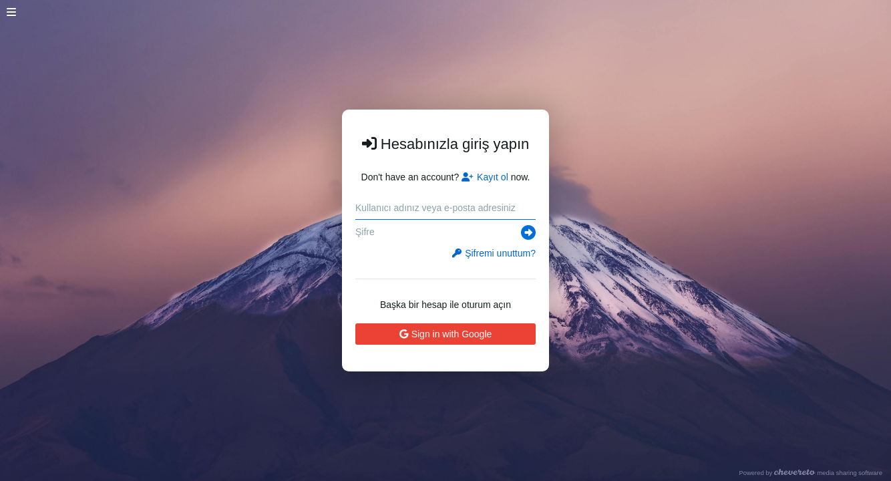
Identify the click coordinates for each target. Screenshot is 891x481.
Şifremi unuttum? (494, 253)
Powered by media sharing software (810, 472)
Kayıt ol (485, 177)
